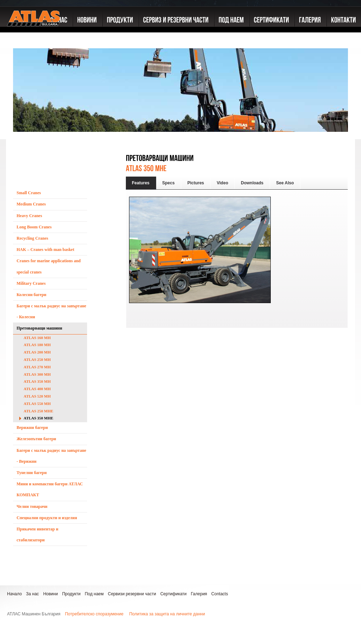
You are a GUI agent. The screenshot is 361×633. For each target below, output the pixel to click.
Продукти (71, 593)
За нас (32, 593)
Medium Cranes (31, 204)
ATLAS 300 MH (37, 374)
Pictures (195, 182)
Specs (168, 182)
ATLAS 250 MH (37, 359)
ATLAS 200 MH (37, 352)
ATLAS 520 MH (37, 396)
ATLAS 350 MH (37, 381)
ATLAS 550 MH (37, 403)
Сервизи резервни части (132, 593)
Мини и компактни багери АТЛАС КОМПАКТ (50, 489)
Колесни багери (32, 294)
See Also (285, 182)
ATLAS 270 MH (37, 367)
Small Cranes (29, 192)
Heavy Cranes (29, 215)
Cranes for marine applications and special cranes (49, 266)
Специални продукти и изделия (47, 517)
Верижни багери (32, 427)
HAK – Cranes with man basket (45, 249)
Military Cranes (31, 283)
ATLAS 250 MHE (38, 411)
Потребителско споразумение (94, 614)
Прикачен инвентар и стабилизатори (37, 534)
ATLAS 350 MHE (38, 418)
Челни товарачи (32, 506)
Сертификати (173, 593)
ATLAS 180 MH (37, 345)
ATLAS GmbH (33, 33)
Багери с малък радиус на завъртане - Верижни (51, 456)
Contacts (219, 593)
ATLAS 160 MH (37, 338)
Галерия (199, 593)
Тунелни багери (32, 472)
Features (140, 182)
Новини (50, 593)
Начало (14, 593)
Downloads (252, 182)
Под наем (94, 593)
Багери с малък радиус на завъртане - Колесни (51, 311)
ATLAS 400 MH (37, 389)
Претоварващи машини (39, 328)
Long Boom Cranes (34, 227)
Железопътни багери (36, 438)
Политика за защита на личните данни (167, 614)
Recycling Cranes (32, 238)
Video (222, 182)
